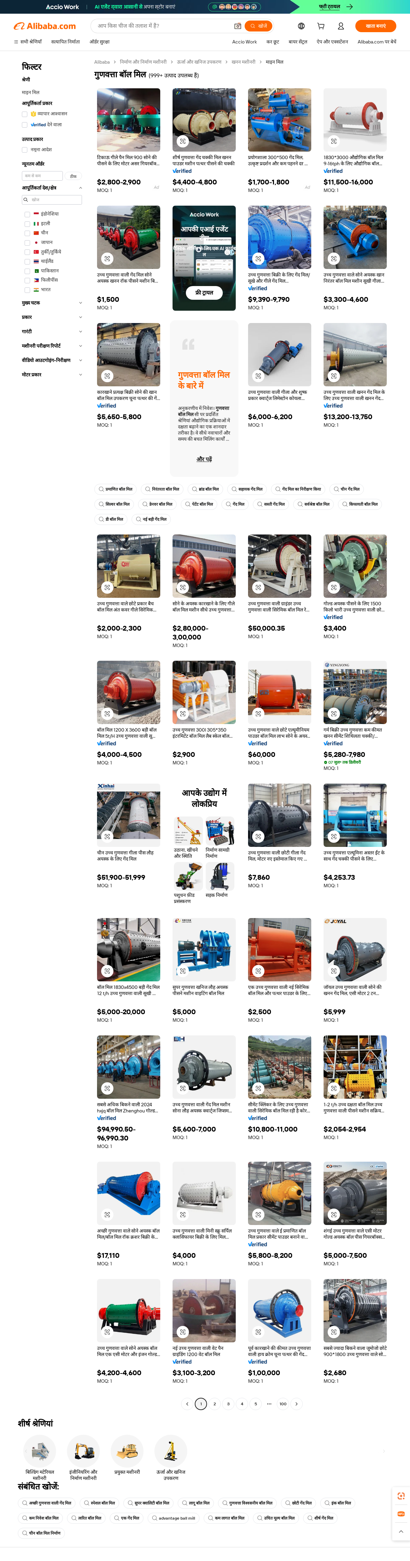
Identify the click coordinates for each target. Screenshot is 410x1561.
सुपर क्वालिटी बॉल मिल (148, 1503)
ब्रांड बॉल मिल (205, 489)
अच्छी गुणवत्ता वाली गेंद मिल (46, 1503)
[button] (238, 26)
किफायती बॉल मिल (360, 504)
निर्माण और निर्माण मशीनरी (143, 62)
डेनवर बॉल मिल (157, 504)
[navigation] (52, 734)
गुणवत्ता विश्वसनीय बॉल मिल (247, 1503)
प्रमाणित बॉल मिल (115, 489)
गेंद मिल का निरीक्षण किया (298, 489)
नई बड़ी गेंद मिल (151, 519)
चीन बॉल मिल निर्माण (41, 1533)
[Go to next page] (296, 1404)
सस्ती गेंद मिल (271, 504)
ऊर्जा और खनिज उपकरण (199, 62)
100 (283, 1404)
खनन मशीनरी (244, 62)
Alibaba (102, 62)
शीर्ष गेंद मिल (320, 1518)
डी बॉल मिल (111, 519)
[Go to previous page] (187, 1404)
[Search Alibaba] (163, 26)
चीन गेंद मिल (346, 489)
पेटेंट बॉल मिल (199, 504)
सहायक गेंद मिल (247, 489)
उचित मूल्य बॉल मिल (276, 1518)
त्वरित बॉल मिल (86, 1518)
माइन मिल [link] (274, 62)
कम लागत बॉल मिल (226, 1518)
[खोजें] (258, 26)
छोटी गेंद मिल (298, 1503)
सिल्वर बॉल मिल (114, 504)
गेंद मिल (235, 504)
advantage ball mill (173, 1518)
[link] (401, 1496)
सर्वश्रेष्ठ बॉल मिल (313, 504)
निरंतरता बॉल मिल (162, 489)
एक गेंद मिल (126, 1518)
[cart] (322, 27)
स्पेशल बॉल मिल (99, 1503)
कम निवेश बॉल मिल (40, 1518)
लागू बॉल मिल (195, 1503)
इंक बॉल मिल (338, 1503)
